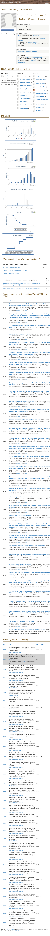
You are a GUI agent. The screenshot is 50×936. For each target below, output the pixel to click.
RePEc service (10, 929)
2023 (4, 791)
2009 (4, 729)
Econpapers (18, 310)
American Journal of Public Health (12, 267)
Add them (33, 60)
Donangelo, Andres (25, 85)
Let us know (21, 62)
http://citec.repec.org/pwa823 (34, 57)
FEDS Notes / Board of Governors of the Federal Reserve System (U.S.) (22, 288)
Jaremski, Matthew (25, 79)
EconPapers (21, 51)
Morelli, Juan (7, 76)
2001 (4, 700)
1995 (4, 693)
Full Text (11, 652)
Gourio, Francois (24, 92)
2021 (4, 714)
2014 (4, 846)
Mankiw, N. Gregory (41, 90)
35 (35, 43)
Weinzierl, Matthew (41, 93)
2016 (4, 659)
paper (26, 310)
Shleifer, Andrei (40, 104)
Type (38, 644)
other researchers (33, 42)
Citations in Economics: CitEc (11, 2)
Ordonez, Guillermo (25, 105)
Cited (43, 644)
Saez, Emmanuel (40, 76)
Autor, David (39, 107)
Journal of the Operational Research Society (15, 270)
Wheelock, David (24, 89)
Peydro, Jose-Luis (41, 86)
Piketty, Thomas (40, 83)
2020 (4, 756)
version (23, 661)
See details (36, 35)
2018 (4, 669)
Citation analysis (18, 652)
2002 (4, 896)
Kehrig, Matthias (24, 98)
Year (5, 301)
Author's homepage (31, 51)
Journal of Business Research (11, 273)
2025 (4, 808)
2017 (4, 685)
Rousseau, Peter (24, 76)
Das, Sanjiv (23, 101)
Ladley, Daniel (24, 108)
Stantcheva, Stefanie (41, 79)
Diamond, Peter (40, 96)
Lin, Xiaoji (22, 95)
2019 (4, 649)
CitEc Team (18, 931)
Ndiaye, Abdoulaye (25, 82)
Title (11, 644)
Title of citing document (16, 301)
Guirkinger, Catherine (42, 99)
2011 (4, 677)
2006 (4, 913)
